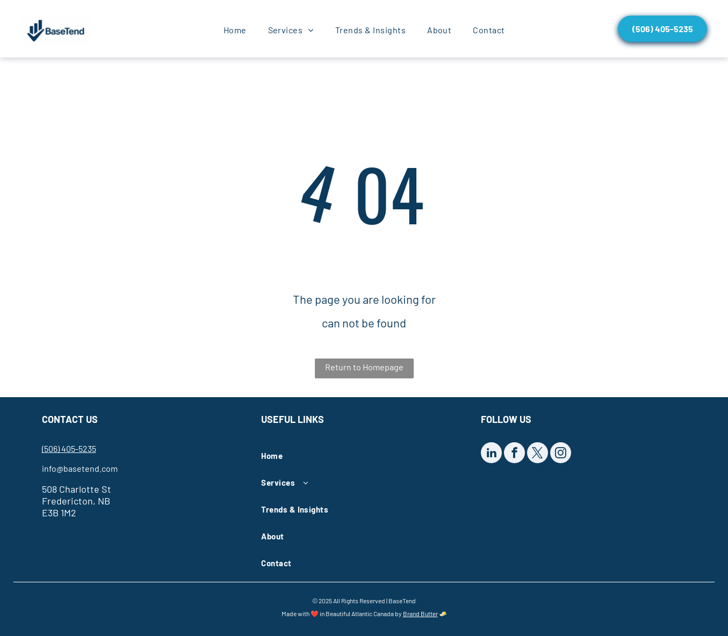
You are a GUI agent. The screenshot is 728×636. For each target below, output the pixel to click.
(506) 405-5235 (69, 448)
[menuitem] (235, 30)
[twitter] (537, 454)
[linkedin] (491, 454)
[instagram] (560, 454)
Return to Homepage (364, 367)
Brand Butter (420, 613)
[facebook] (514, 454)
